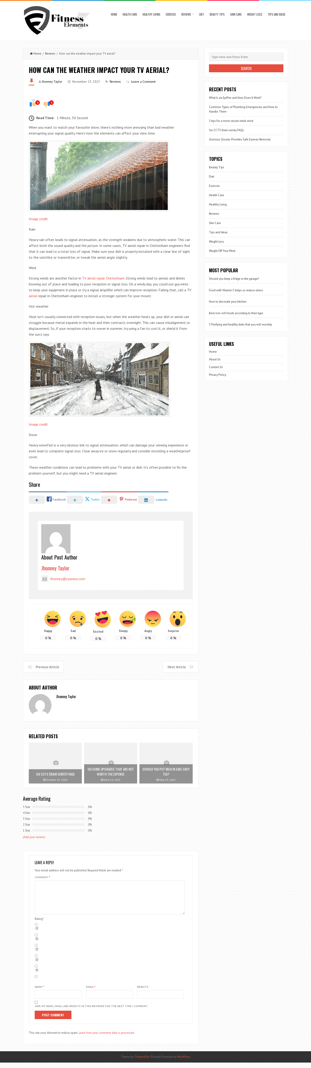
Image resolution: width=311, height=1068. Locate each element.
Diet (201, 14)
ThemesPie (141, 1062)
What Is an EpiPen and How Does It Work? (235, 98)
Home (114, 14)
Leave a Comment (143, 82)
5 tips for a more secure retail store (231, 121)
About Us (215, 359)
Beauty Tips (217, 14)
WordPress (183, 1062)
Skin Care (236, 14)
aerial (33, 296)
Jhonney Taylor (52, 82)
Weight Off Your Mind (222, 251)
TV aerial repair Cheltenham (103, 278)
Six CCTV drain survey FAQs (226, 130)
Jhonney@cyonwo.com (63, 578)
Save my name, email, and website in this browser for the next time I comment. (91, 1011)
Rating (39, 924)
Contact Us (216, 367)
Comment (42, 877)
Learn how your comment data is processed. (107, 1038)
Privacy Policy (217, 375)
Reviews (186, 14)
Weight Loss (254, 14)
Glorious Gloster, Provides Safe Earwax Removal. (240, 139)
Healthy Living (151, 14)
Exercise (171, 14)
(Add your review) (34, 837)
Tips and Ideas (276, 14)
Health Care (130, 14)
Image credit (38, 219)
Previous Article (47, 667)
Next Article (177, 667)
